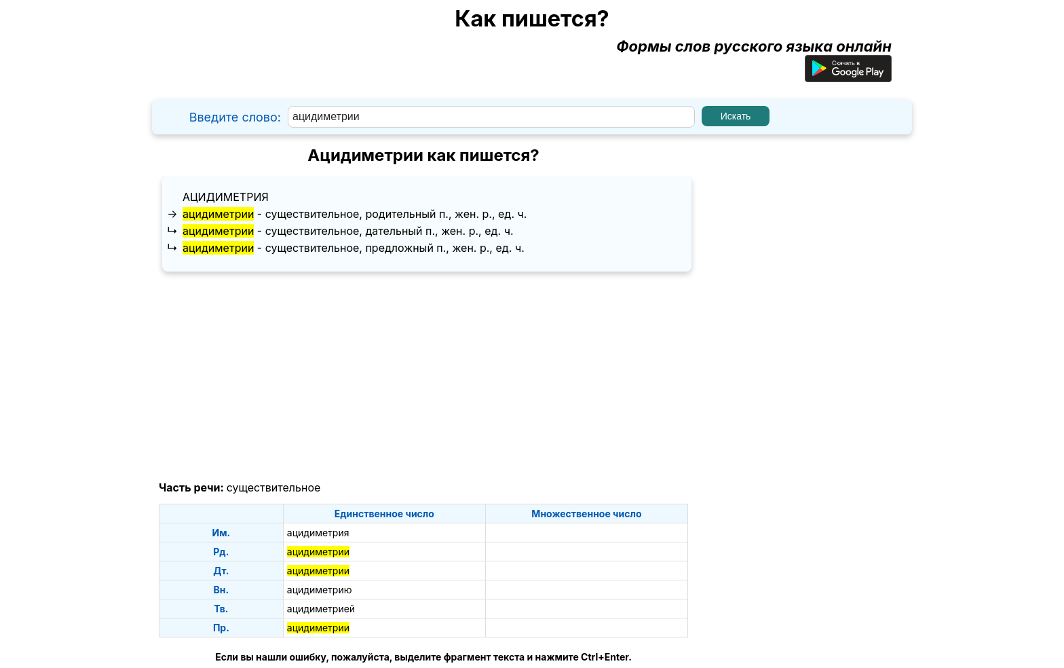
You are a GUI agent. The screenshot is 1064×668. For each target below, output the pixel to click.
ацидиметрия (226, 197)
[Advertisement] (423, 377)
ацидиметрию (319, 589)
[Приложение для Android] (848, 77)
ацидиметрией (321, 608)
